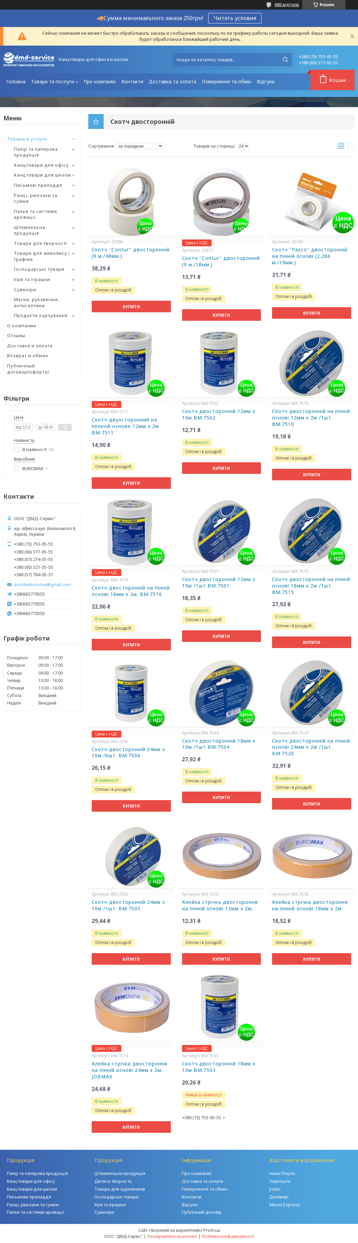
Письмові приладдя (38, 185)
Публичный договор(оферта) (28, 369)
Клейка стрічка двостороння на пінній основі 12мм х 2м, (220, 905)
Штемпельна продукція (29, 230)
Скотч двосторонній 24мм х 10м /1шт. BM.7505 (128, 905)
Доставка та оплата (172, 81)
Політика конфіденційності (228, 1236)
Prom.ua (211, 1230)
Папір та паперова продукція (36, 152)
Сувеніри (25, 289)
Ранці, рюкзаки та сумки (35, 198)
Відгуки (265, 81)
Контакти (132, 81)
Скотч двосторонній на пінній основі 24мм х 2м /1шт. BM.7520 (311, 747)
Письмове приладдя (29, 1197)
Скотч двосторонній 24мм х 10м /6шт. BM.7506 (128, 752)
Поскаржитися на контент (172, 1236)
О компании (21, 325)
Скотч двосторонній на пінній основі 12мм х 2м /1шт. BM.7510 (311, 417)
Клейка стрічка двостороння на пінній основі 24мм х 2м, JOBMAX (129, 1070)
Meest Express (284, 1204)
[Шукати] (285, 59)
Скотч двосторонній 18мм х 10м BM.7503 (218, 1067)
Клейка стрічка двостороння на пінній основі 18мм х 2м (310, 905)
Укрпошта (279, 1181)
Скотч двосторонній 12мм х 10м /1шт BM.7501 (218, 582)
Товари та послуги (52, 81)
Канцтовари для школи (42, 175)
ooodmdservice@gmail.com (42, 584)
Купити (131, 307)
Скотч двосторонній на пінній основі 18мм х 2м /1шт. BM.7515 (311, 585)
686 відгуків (286, 4)
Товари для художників (119, 1189)
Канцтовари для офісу (41, 165)
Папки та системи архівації (35, 214)
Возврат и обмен (28, 355)
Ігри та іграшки (32, 279)
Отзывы (16, 335)
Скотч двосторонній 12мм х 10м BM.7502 (218, 414)
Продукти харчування (41, 315)
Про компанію (100, 81)
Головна (15, 81)
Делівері (278, 1197)
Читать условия (235, 18)
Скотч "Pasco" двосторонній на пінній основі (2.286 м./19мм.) (309, 256)
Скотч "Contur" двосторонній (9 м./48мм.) (130, 253)
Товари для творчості (40, 243)
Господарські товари (39, 269)
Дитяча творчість (113, 1181)
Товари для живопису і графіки (42, 256)
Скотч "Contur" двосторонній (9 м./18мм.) (221, 261)
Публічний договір (202, 1212)
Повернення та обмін (226, 81)
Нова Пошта (282, 1173)
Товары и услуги (27, 139)
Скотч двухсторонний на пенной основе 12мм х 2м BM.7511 (125, 426)
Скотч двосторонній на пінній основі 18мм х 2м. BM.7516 (131, 591)
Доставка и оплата (30, 346)
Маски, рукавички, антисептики (36, 302)
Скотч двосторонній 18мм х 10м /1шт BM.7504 (218, 744)
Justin (275, 1189)
